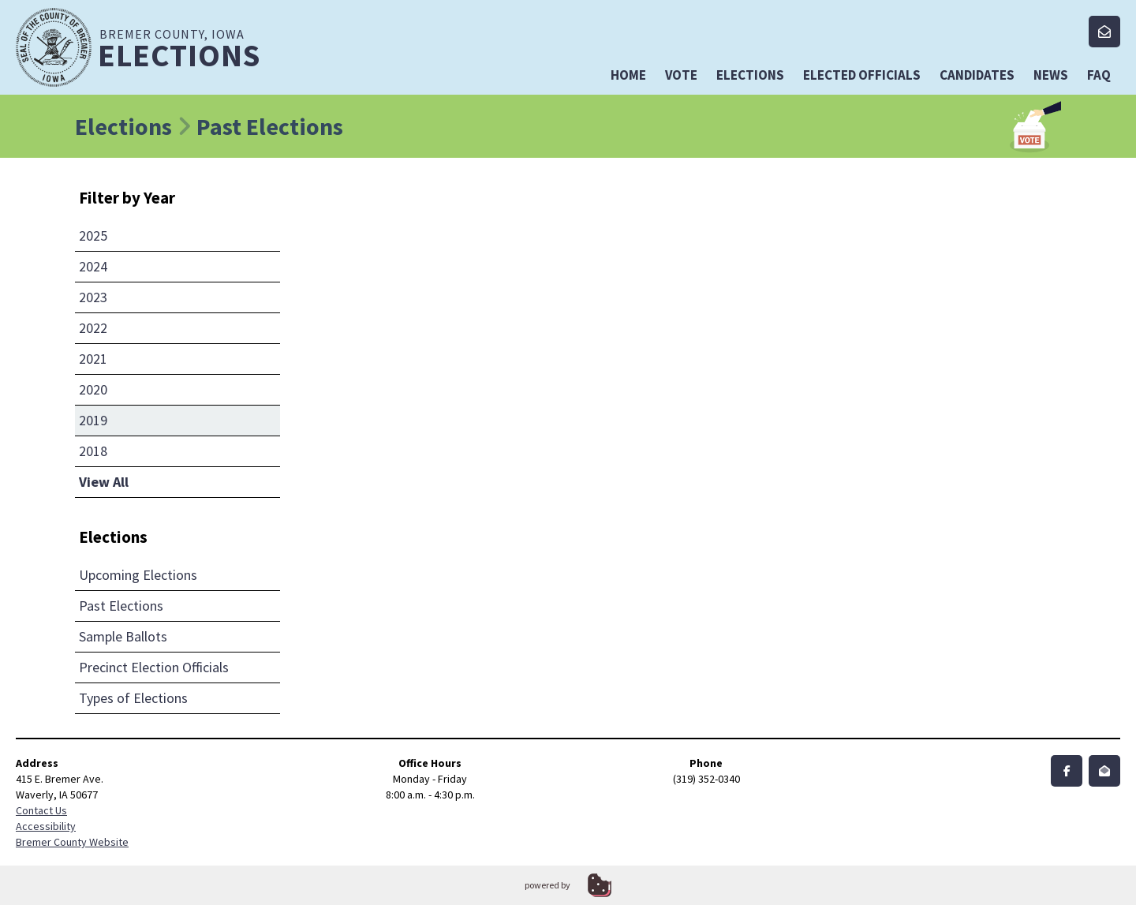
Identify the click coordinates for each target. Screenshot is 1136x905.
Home (628, 75)
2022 (93, 328)
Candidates (977, 75)
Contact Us (41, 810)
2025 (93, 235)
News (1050, 75)
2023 (93, 297)
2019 (93, 420)
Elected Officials (862, 75)
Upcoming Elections (138, 575)
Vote (681, 75)
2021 (93, 359)
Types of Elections (133, 698)
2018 (93, 451)
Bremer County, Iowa (198, 48)
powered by (547, 885)
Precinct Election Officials (154, 667)
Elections (750, 75)
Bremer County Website (72, 842)
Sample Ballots (123, 636)
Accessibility (46, 826)
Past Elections (121, 605)
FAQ (1099, 75)
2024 (93, 266)
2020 (93, 389)
